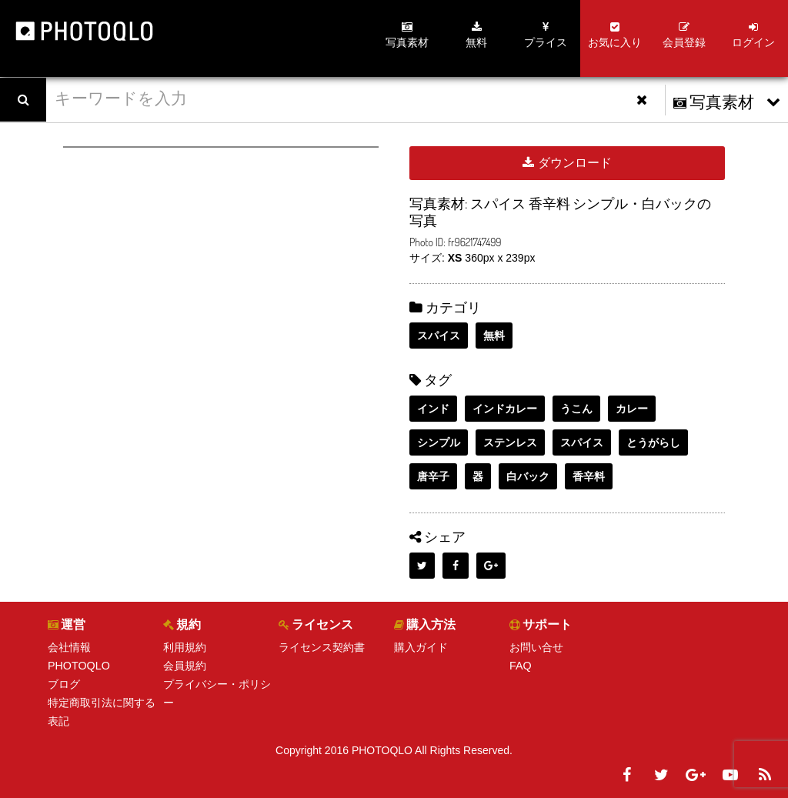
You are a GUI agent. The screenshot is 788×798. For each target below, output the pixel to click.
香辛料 (589, 476)
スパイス (438, 335)
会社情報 (69, 647)
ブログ (64, 684)
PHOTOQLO (78, 665)
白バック (527, 476)
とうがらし (653, 442)
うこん (576, 408)
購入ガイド (421, 647)
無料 (494, 335)
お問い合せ (536, 647)
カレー (632, 408)
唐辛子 (433, 476)
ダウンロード (567, 162)
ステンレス (510, 442)
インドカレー (504, 408)
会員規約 (184, 665)
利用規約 (184, 647)
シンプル (438, 442)
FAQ (520, 665)
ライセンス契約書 (322, 647)
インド (433, 408)
